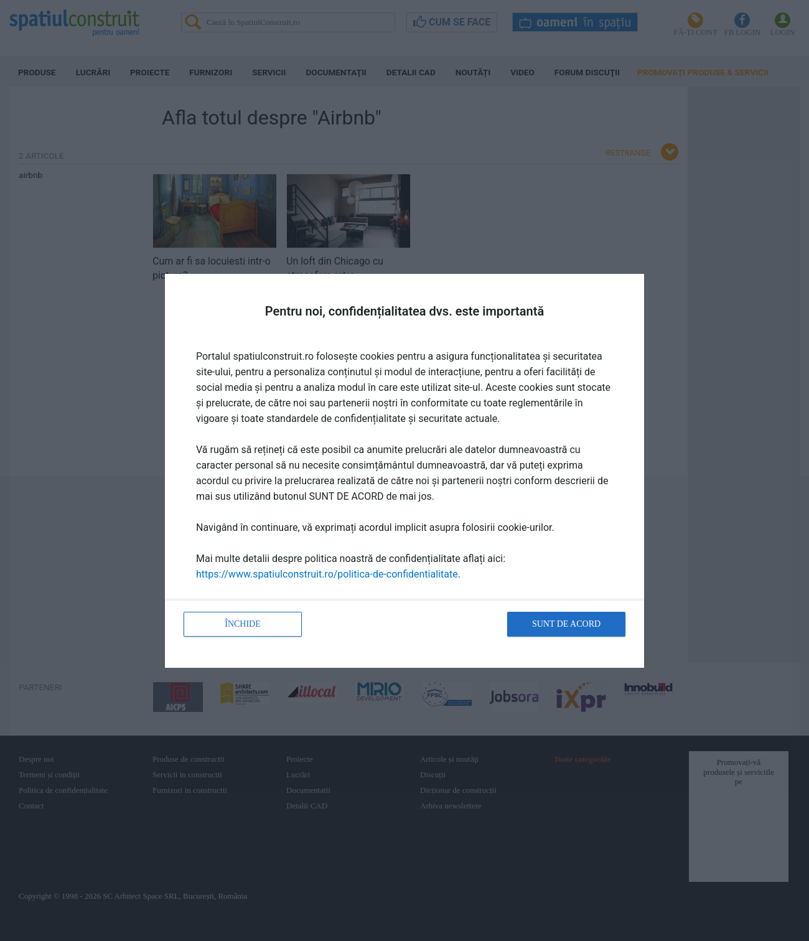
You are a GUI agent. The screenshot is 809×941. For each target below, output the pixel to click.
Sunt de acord (566, 624)
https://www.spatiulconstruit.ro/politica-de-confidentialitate (327, 574)
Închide (243, 624)
